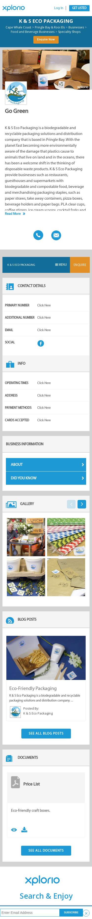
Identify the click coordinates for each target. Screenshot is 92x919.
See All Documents (46, 850)
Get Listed (79, 8)
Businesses (76, 27)
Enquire (80, 265)
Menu (61, 264)
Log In (58, 8)
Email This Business (55, 235)
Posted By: (31, 708)
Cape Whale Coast (18, 27)
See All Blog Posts (46, 733)
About (47, 464)
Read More (13, 214)
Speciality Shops (69, 32)
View (14, 829)
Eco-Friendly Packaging (33, 688)
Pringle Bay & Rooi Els (50, 27)
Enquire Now (46, 39)
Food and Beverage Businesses (32, 32)
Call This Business (37, 235)
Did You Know (47, 478)
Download (24, 829)
